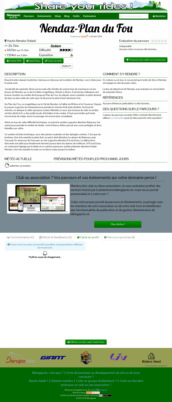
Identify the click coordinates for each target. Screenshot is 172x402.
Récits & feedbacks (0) (55, 237)
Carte (88, 237)
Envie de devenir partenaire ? (156, 366)
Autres (66, 65)
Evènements (44, 16)
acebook (92, 390)
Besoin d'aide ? (38, 381)
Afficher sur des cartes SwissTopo (86, 342)
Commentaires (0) (20, 237)
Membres (159, 16)
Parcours (29, 16)
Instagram (103, 390)
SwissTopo (33, 60)
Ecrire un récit (53, 60)
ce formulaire (117, 117)
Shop (58, 16)
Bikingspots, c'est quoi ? (47, 373)
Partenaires (89, 16)
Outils (76, 16)
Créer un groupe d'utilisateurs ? (96, 381)
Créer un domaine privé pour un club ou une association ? (102, 383)
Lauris (84, 36)
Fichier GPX (14, 60)
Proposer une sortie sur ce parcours (145, 59)
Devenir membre (62, 381)
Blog (66, 16)
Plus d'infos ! (118, 224)
